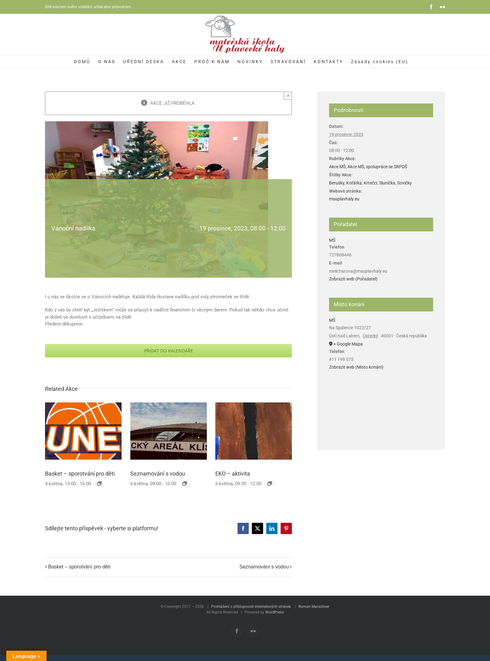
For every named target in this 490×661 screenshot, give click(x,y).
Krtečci (370, 182)
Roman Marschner (313, 606)
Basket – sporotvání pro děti (80, 473)
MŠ (332, 240)
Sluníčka (387, 182)
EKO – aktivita (232, 473)
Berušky (336, 182)
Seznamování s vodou (157, 473)
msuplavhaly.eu (344, 198)
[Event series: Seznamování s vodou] (184, 483)
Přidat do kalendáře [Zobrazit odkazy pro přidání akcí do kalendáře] (168, 350)
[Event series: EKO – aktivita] (270, 483)
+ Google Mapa (348, 343)
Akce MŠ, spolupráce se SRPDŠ (377, 166)
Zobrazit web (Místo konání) (356, 367)
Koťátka (354, 182)
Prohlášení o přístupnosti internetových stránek (251, 606)
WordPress (274, 612)
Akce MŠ (337, 166)
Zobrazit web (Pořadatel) (353, 278)
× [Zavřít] (288, 95)
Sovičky (404, 182)
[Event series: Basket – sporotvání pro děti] (99, 483)
